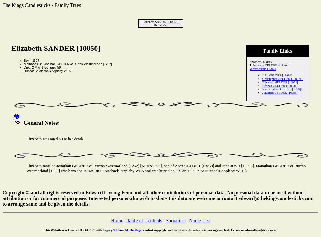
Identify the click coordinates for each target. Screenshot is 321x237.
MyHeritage (133, 230)
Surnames (176, 220)
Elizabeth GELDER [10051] (280, 82)
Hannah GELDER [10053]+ (280, 85)
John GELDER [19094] (277, 75)
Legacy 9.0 (110, 230)
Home (117, 220)
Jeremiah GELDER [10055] (279, 92)
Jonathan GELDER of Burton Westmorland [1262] (270, 67)
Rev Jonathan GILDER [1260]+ (282, 89)
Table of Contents (144, 220)
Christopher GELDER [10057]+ (282, 79)
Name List (199, 220)
